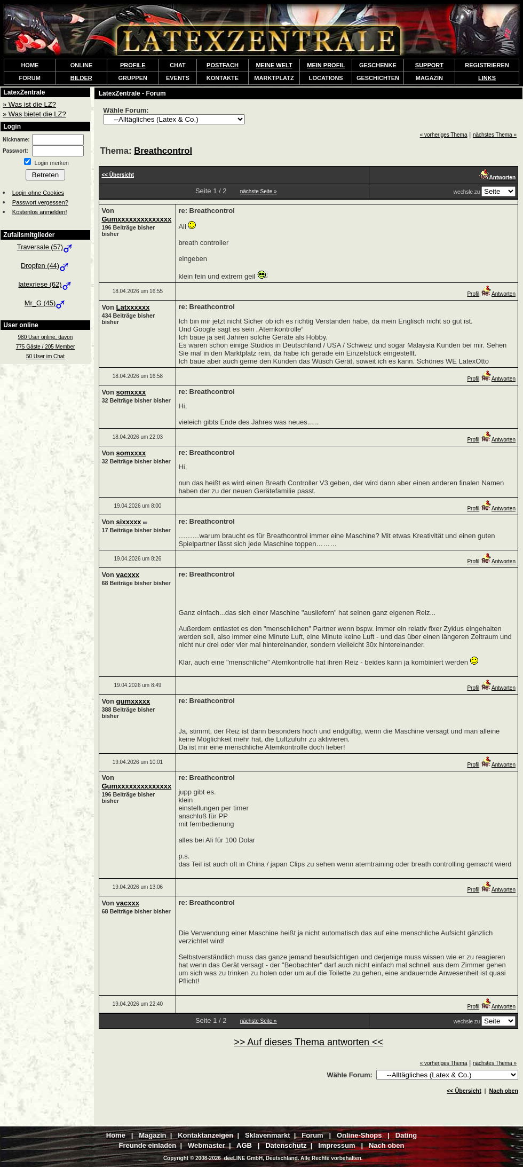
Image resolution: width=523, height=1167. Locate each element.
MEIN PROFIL (326, 65)
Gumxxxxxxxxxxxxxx (136, 219)
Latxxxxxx (133, 307)
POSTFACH (223, 65)
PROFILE (133, 65)
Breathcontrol (163, 151)
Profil (473, 294)
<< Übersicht (464, 1090)
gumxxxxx (133, 701)
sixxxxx (128, 522)
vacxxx (127, 575)
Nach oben (503, 1090)
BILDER (81, 78)
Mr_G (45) (45, 303)
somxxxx (131, 392)
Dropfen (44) (45, 266)
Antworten (498, 294)
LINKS (487, 78)
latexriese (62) (45, 284)
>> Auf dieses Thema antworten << (308, 1042)
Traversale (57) (45, 247)
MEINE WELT (274, 65)
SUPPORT (429, 65)
